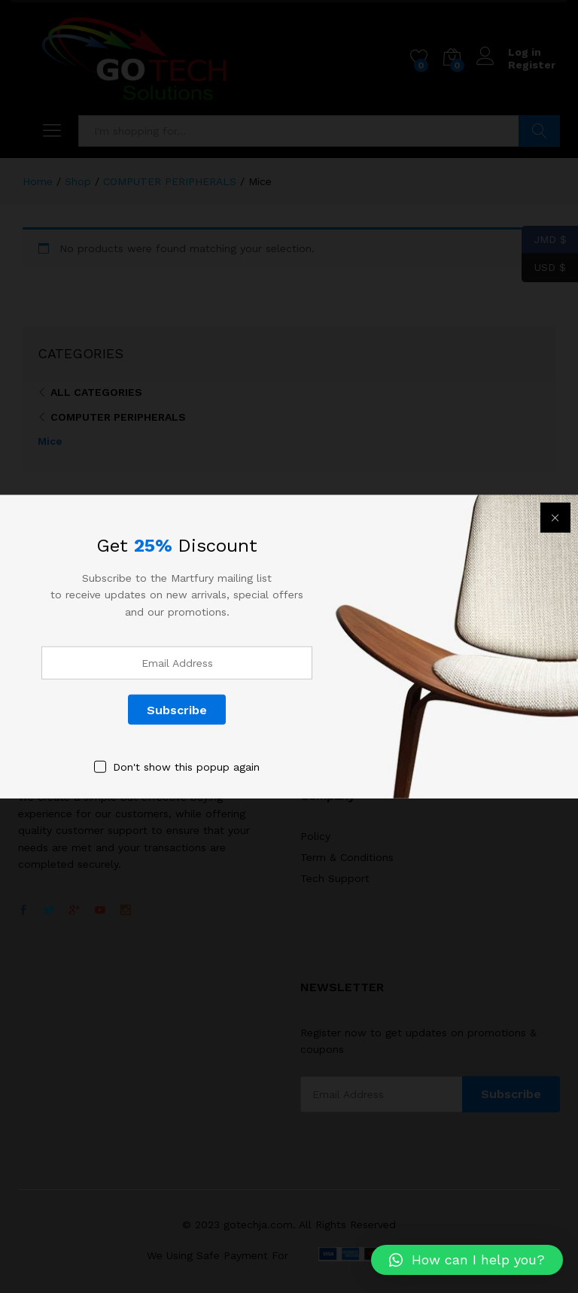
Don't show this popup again (186, 767)
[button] (467, 1260)
